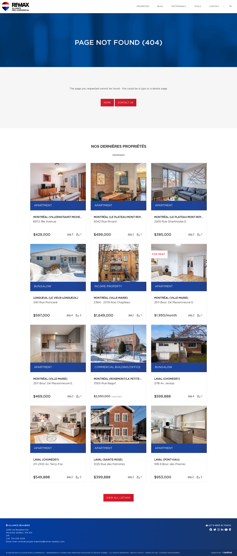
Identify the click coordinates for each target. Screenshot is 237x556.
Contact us (125, 103)
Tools (197, 6)
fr (230, 6)
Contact (214, 6)
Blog (160, 6)
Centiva (227, 552)
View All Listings (118, 498)
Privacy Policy (137, 553)
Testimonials (178, 6)
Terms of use (151, 553)
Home (107, 103)
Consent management (169, 553)
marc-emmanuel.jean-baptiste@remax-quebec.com (38, 542)
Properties (143, 6)
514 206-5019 (18, 539)
